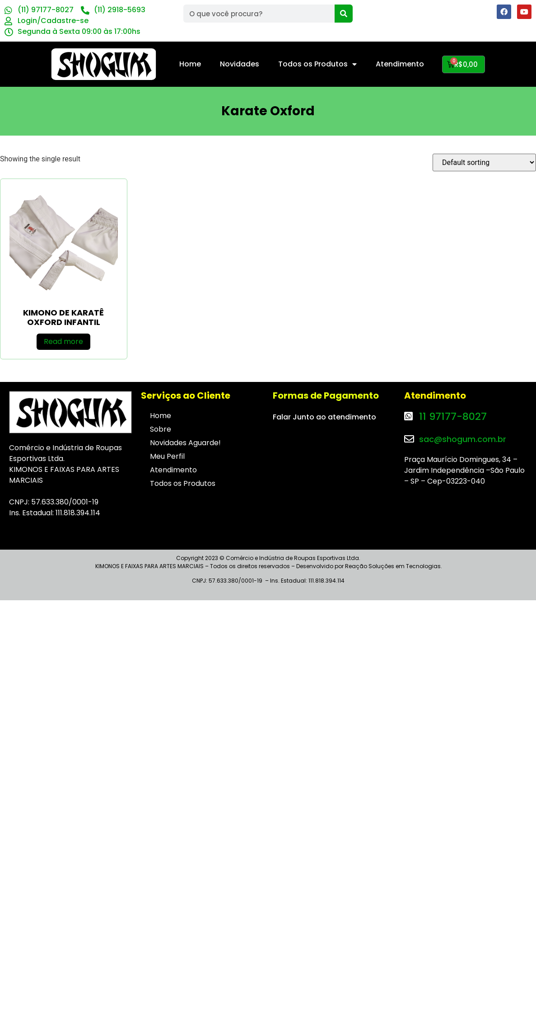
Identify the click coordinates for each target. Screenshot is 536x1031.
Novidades (239, 64)
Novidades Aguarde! (185, 443)
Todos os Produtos (317, 64)
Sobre (160, 429)
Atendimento (400, 64)
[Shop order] (484, 162)
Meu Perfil (167, 456)
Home (190, 64)
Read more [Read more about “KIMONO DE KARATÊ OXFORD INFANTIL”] (63, 341)
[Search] (344, 14)
